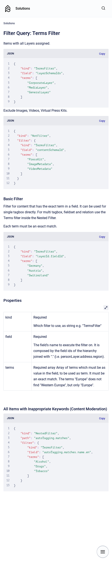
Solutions (23, 8)
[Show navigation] (103, 552)
